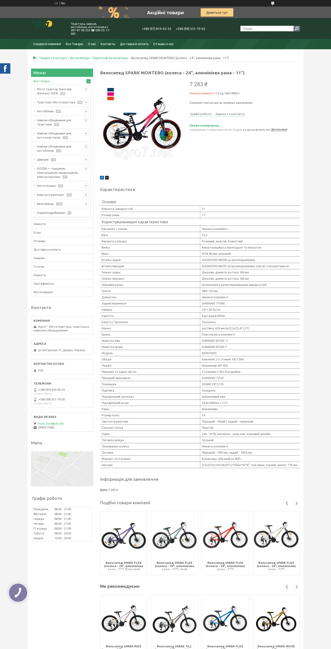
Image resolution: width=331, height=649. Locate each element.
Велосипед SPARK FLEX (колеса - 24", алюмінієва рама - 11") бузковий (123, 566)
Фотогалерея (43, 292)
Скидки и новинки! (47, 44)
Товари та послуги (53, 58)
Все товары (42, 81)
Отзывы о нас (163, 44)
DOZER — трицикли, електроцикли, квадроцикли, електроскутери (57, 172)
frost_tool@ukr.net (51, 423)
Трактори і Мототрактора (56, 102)
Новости (40, 224)
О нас (92, 44)
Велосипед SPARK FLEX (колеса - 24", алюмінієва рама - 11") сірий (174, 566)
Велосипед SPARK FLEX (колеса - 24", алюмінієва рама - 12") (276, 566)
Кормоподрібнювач (51, 212)
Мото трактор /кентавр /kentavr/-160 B (54, 91)
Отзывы (40, 241)
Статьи (39, 266)
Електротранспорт (50, 194)
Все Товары (74, 44)
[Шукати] (297, 28)
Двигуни (43, 159)
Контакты (108, 44)
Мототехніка (46, 185)
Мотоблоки (45, 111)
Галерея (39, 258)
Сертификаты (44, 283)
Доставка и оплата (134, 44)
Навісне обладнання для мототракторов (54, 135)
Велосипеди (79, 58)
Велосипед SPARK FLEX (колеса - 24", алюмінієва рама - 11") (225, 566)
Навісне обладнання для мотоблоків (54, 148)
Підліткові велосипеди (110, 58)
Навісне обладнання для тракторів (54, 122)
